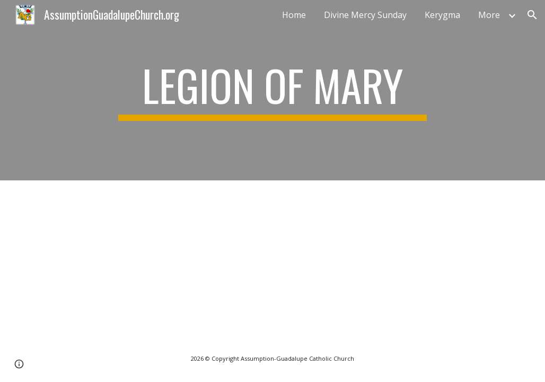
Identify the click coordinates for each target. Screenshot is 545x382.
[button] (532, 15)
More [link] (489, 15)
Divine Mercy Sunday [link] (365, 15)
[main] (272, 90)
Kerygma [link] (442, 15)
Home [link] (294, 15)
